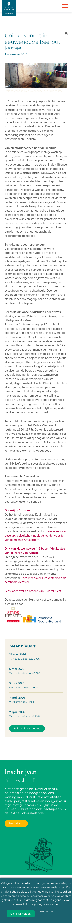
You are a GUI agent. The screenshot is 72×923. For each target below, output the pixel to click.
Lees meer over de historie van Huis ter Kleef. (33, 591)
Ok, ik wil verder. (20, 913)
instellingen (45, 911)
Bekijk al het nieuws (27, 728)
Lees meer (36, 896)
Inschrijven (16, 823)
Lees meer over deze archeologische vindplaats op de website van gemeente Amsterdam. (35, 535)
